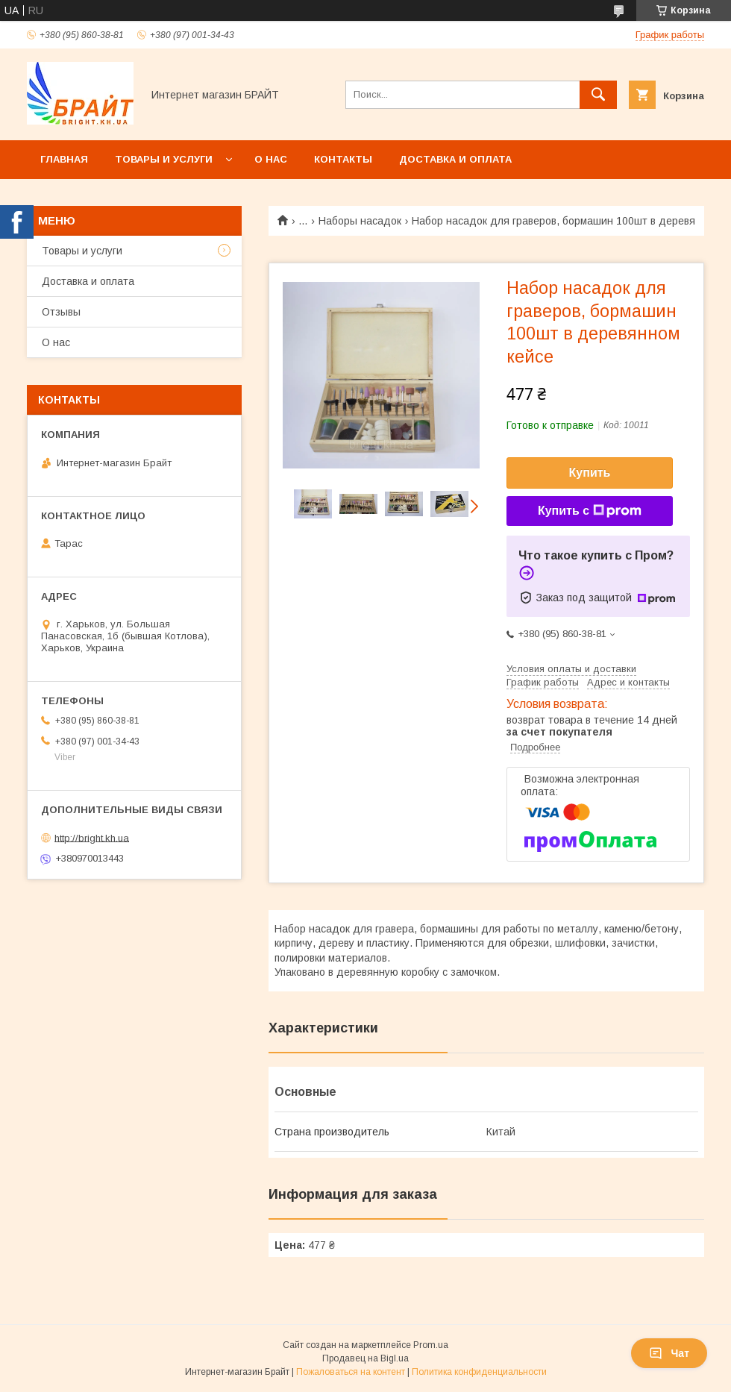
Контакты (343, 159)
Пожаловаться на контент (350, 1372)
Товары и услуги (164, 159)
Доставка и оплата (455, 159)
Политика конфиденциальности (479, 1372)
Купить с (589, 511)
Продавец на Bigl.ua (365, 1358)
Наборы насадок (360, 221)
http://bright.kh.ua (91, 837)
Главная (64, 159)
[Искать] (598, 95)
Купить (590, 472)
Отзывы (61, 312)
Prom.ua (430, 1345)
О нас (270, 159)
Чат (669, 1353)
